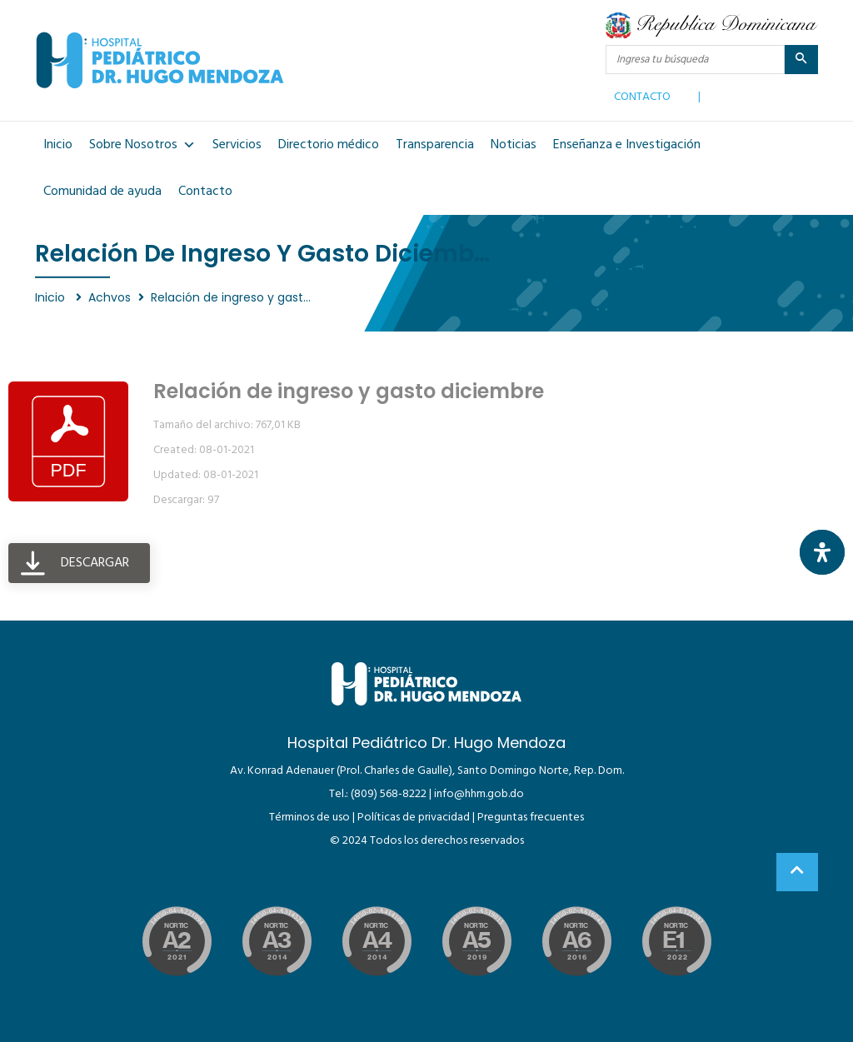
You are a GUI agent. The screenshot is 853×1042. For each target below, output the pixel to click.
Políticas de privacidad (413, 817)
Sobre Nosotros (142, 145)
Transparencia (435, 145)
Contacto (205, 191)
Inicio (57, 145)
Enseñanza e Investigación (627, 145)
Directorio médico (328, 145)
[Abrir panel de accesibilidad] (822, 552)
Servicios (237, 145)
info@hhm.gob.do (479, 794)
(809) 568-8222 (388, 794)
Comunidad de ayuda (102, 191)
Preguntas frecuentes (530, 817)
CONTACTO (642, 93)
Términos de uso (309, 817)
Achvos (109, 297)
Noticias (513, 145)
